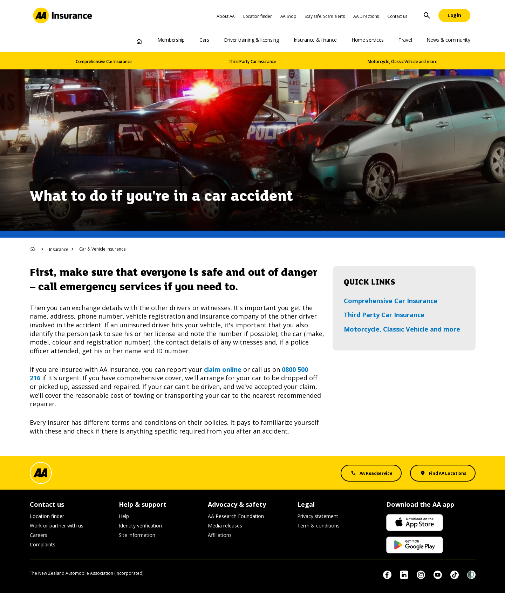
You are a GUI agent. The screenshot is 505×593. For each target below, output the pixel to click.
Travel (405, 39)
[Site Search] (427, 15)
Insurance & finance (315, 39)
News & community (448, 39)
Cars (204, 39)
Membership (171, 39)
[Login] (454, 15)
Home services (368, 39)
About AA (226, 16)
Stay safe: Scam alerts (324, 16)
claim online (222, 369)
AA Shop (288, 16)
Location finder (257, 16)
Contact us (397, 16)
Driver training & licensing (251, 39)
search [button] (427, 15)
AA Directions (366, 16)
